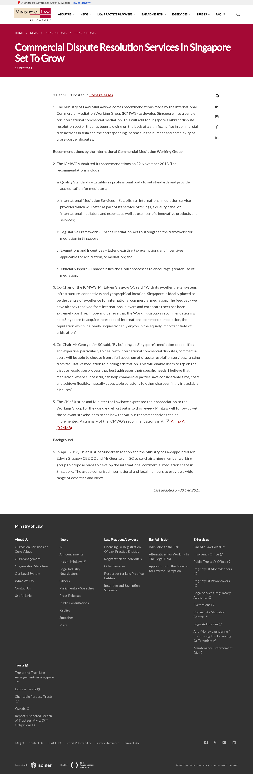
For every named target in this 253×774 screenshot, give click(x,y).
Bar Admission (152, 14)
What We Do (24, 581)
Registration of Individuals (123, 559)
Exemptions (202, 605)
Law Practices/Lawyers (114, 14)
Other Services (115, 566)
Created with (36, 765)
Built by (80, 765)
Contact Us (23, 588)
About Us (64, 14)
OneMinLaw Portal (207, 547)
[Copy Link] (215, 106)
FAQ (218, 14)
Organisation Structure (31, 566)
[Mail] (215, 114)
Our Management (28, 559)
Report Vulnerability (78, 743)
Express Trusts (25, 689)
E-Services (179, 14)
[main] (126, 269)
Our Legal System (27, 573)
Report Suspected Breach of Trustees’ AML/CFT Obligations (33, 720)
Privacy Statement (107, 743)
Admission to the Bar (163, 547)
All (61, 547)
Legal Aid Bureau (206, 624)
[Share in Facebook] (215, 124)
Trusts (201, 14)
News (84, 14)
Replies (64, 610)
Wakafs (20, 708)
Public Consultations (74, 603)
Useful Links (23, 596)
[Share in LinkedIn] (215, 135)
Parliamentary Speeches (76, 588)
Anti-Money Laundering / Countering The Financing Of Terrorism (212, 636)
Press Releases (70, 596)
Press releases (101, 95)
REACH (52, 743)
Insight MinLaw (70, 562)
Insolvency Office (206, 554)
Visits (63, 625)
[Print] (215, 96)
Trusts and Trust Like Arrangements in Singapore (34, 675)
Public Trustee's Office (210, 562)
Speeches (66, 618)
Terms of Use (131, 743)
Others (64, 581)
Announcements (71, 554)
